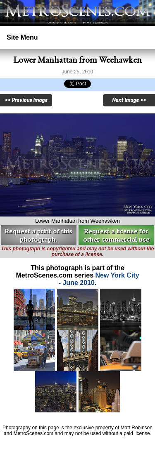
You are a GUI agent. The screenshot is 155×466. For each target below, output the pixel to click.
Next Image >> (129, 100)
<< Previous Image (26, 100)
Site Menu (22, 37)
